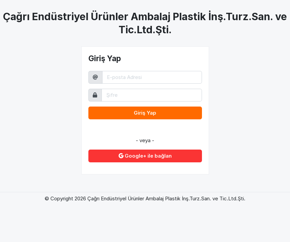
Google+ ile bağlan (145, 156)
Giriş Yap (145, 113)
